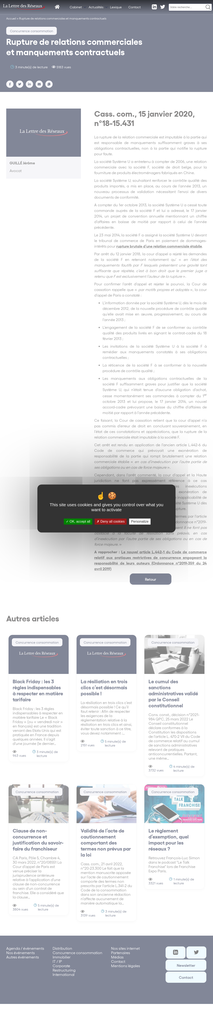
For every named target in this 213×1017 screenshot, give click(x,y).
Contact (134, 7)
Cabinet (76, 7)
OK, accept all (78, 521)
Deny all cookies (111, 521)
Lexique (116, 7)
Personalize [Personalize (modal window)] (140, 521)
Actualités (96, 7)
